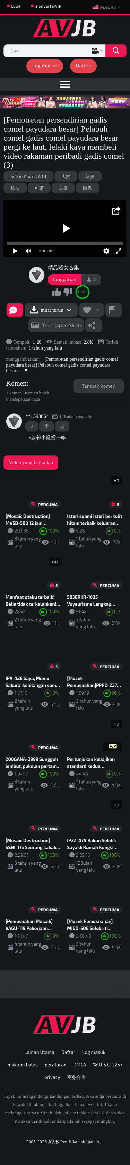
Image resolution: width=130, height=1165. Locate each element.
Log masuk (44, 65)
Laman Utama (39, 1052)
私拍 (15, 188)
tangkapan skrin (61, 325)
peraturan (56, 1064)
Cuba (15, 5)
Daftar (83, 65)
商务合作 (76, 1077)
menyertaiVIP (48, 5)
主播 (63, 188)
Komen (16, 383)
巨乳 (87, 188)
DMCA (79, 1064)
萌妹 (90, 176)
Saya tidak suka (67, 291)
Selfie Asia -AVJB (28, 176)
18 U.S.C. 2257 (108, 1064)
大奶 (66, 176)
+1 (46, 426)
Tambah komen (98, 386)
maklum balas (23, 1064)
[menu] (65, 84)
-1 (62, 426)
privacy (52, 1077)
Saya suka (56, 291)
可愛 (39, 188)
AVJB (53, 1142)
